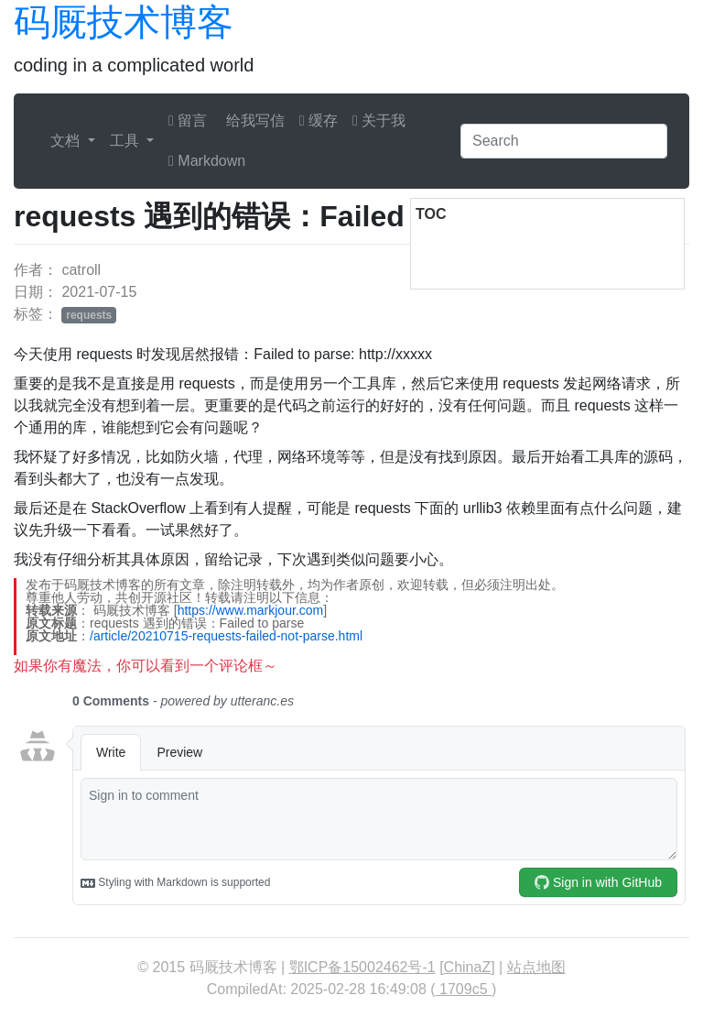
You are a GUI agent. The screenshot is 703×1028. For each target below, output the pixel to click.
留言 (187, 120)
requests (89, 315)
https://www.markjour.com (251, 610)
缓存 (318, 120)
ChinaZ (468, 967)
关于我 (379, 120)
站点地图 (536, 967)
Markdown (206, 161)
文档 (66, 140)
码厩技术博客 (123, 22)
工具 (126, 140)
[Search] (563, 141)
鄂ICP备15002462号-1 (362, 967)
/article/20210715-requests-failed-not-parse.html (226, 636)
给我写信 (253, 120)
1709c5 (464, 989)
